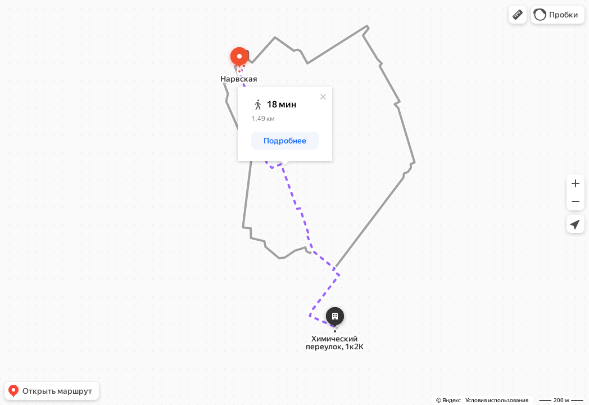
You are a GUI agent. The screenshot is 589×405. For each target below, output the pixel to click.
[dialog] (285, 124)
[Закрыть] (323, 96)
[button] (518, 15)
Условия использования (496, 400)
